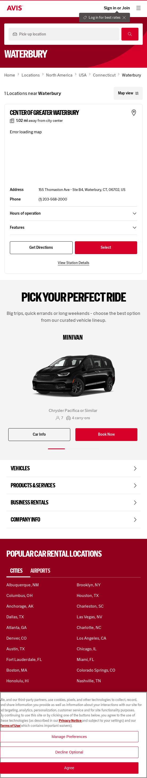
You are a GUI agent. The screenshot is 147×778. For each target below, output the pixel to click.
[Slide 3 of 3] (90, 448)
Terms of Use (10, 726)
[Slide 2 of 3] (73, 448)
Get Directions (41, 247)
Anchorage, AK (20, 606)
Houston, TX (88, 595)
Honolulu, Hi (17, 680)
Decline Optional (69, 752)
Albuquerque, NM (22, 584)
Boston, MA (16, 670)
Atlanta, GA (16, 627)
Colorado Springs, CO (96, 670)
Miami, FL (85, 659)
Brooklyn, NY (89, 584)
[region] (73, 735)
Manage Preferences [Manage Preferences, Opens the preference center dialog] (69, 737)
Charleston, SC (90, 606)
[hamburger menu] (138, 8)
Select (106, 247)
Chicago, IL (87, 648)
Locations (31, 75)
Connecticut (104, 75)
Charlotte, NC (89, 627)
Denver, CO (16, 638)
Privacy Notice (70, 721)
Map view (128, 93)
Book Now (106, 434)
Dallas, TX (15, 616)
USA (83, 75)
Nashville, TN (89, 680)
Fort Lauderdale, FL (24, 659)
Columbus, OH (19, 595)
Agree (69, 768)
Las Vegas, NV (89, 616)
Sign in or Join (117, 8)
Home (9, 75)
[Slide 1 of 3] (56, 448)
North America (59, 75)
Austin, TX (15, 648)
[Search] (129, 34)
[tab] (18, 570)
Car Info (39, 434)
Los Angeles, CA (91, 638)
